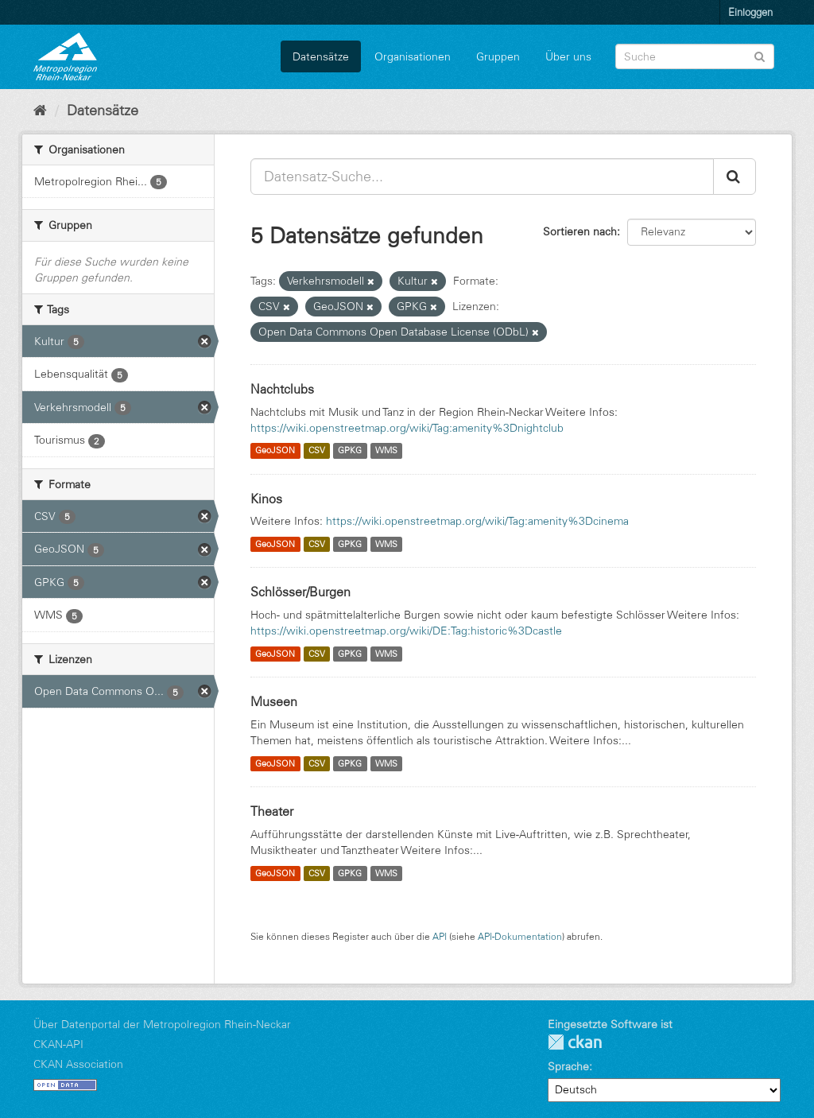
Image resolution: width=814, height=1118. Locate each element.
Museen (273, 701)
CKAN (575, 1042)
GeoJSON (275, 450)
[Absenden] (759, 55)
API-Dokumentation (520, 936)
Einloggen (750, 12)
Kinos (266, 499)
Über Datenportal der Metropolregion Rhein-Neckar (162, 1024)
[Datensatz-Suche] (694, 56)
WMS (386, 450)
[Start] (40, 110)
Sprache (568, 1066)
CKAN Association (78, 1064)
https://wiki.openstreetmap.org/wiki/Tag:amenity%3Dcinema (477, 521)
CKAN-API (58, 1044)
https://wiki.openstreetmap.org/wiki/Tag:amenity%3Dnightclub (407, 428)
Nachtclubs (282, 389)
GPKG (350, 450)
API (439, 936)
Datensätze (321, 56)
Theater (271, 811)
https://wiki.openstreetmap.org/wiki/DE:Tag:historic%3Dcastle (406, 630)
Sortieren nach (580, 231)
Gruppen (498, 56)
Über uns (568, 56)
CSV (316, 450)
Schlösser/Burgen (300, 592)
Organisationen (412, 56)
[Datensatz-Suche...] (482, 176)
